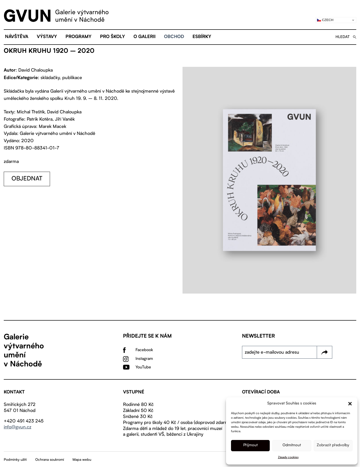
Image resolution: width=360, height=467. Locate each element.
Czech (325, 20)
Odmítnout (291, 445)
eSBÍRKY (201, 37)
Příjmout (250, 445)
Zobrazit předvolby (333, 445)
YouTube (143, 367)
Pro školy (112, 37)
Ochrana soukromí (49, 459)
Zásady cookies (288, 457)
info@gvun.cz (17, 427)
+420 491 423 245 (24, 421)
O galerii (145, 37)
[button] (350, 403)
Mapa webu (81, 459)
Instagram (144, 359)
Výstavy (47, 37)
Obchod (174, 37)
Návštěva (16, 37)
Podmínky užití (15, 459)
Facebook (144, 350)
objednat (27, 179)
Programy (79, 37)
